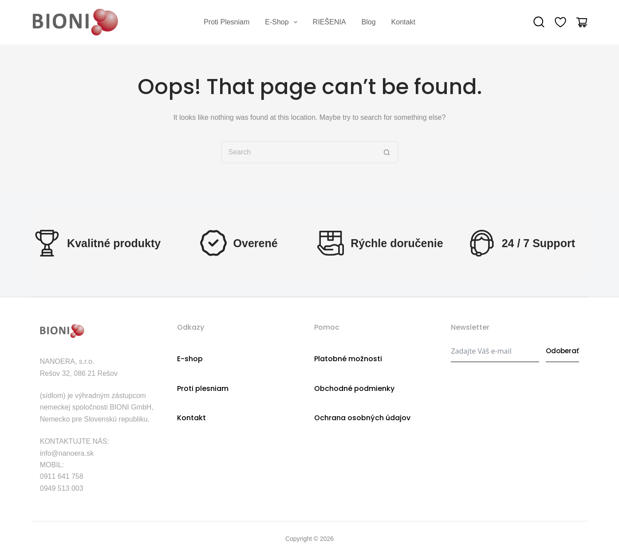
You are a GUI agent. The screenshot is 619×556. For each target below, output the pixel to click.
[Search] (539, 22)
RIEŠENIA (329, 22)
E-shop (283, 22)
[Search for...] (298, 152)
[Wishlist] (560, 22)
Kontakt (403, 22)
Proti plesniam (226, 22)
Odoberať (562, 350)
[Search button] (387, 152)
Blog (369, 22)
